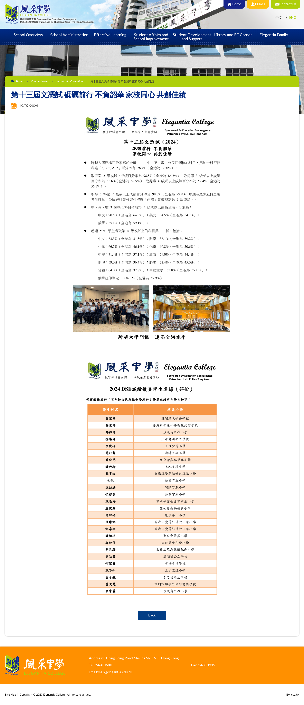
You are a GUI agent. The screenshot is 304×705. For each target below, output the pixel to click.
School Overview (28, 34)
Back (152, 615)
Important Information (69, 81)
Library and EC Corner (233, 34)
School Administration (69, 34)
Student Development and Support (192, 36)
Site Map (10, 694)
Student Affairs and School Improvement (151, 36)
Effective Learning (110, 34)
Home (19, 81)
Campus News (39, 81)
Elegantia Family (273, 34)
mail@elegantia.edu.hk (115, 672)
